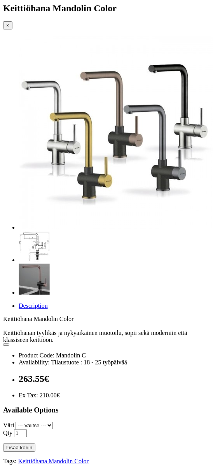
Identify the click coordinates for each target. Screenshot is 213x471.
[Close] (7, 25)
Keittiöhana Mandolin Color (53, 461)
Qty (7, 433)
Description (33, 305)
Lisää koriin (19, 447)
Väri (8, 425)
